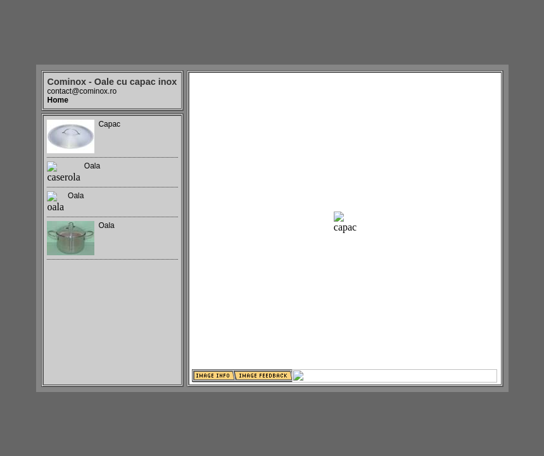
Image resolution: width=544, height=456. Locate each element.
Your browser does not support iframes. (112, 250)
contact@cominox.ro (82, 91)
